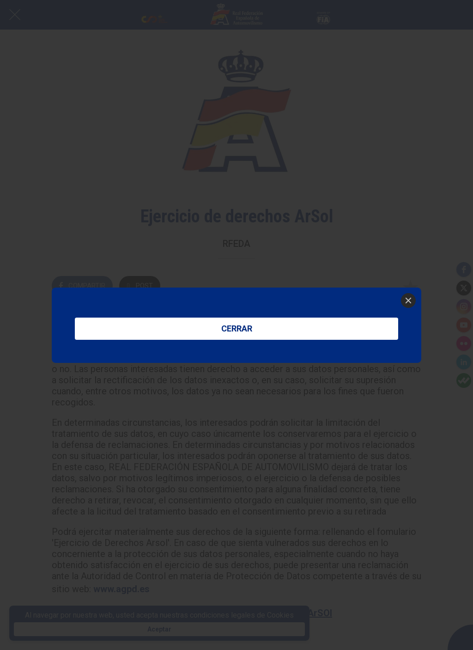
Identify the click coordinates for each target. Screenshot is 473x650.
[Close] (408, 300)
